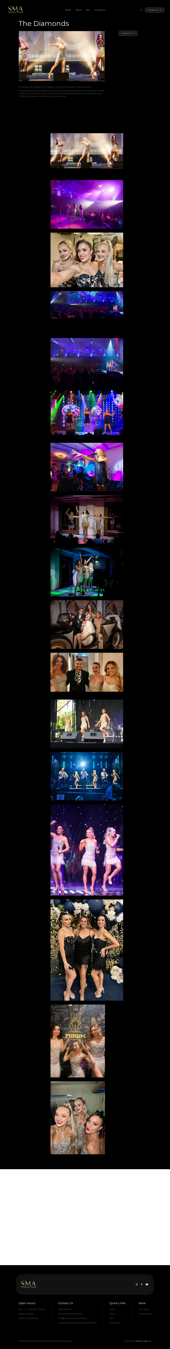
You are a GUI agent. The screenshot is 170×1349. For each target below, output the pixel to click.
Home (68, 10)
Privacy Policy (145, 1314)
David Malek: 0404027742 (70, 1314)
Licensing (66, 1341)
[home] (16, 9)
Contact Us (99, 10)
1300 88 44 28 (64, 1309)
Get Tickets (144, 1309)
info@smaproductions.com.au (72, 1318)
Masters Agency (143, 1341)
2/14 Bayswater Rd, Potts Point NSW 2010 (77, 1323)
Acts (88, 10)
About (78, 10)
